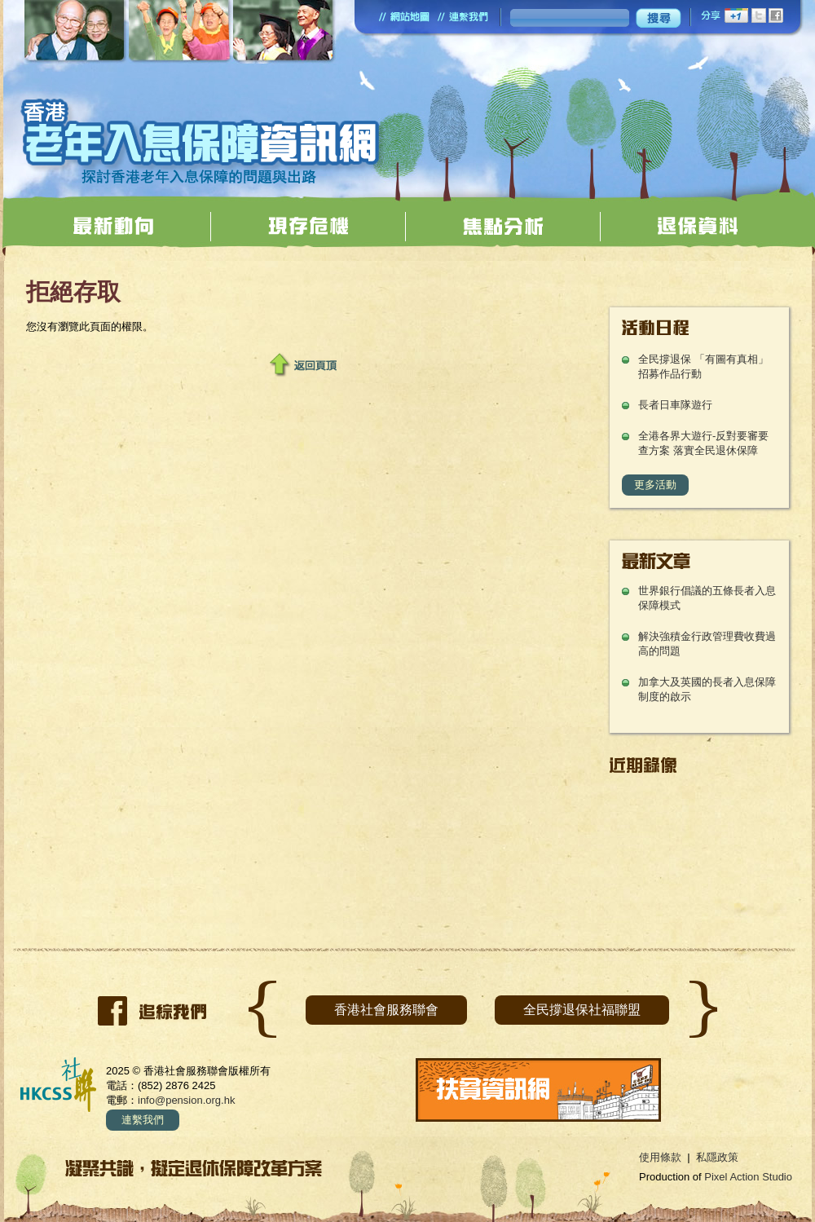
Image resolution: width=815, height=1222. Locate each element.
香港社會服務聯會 (386, 1010)
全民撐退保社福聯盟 (582, 1010)
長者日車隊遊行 (675, 405)
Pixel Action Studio (748, 1177)
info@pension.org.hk (186, 1100)
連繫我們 (142, 1120)
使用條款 (660, 1157)
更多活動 (655, 485)
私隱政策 (717, 1157)
